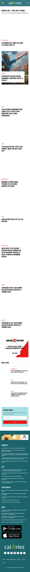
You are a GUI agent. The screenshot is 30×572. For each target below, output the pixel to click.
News (3, 73)
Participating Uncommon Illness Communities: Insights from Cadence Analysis (19, 394)
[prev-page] (3, 402)
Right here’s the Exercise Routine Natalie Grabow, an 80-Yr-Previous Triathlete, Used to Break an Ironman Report (11, 252)
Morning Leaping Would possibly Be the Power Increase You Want (10, 184)
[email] (15, 417)
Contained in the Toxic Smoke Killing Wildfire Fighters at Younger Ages (12, 290)
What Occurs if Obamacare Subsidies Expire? (13, 522)
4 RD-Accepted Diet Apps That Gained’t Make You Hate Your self (12, 148)
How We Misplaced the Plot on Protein (12, 220)
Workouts (5, 40)
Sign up (15, 422)
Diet (3, 106)
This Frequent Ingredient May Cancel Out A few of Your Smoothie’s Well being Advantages (12, 112)
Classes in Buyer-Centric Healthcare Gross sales (14, 519)
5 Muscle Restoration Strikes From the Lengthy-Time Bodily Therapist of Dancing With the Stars (15, 458)
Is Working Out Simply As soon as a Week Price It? (12, 44)
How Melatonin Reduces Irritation (10, 500)
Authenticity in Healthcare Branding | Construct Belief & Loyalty (12, 78)
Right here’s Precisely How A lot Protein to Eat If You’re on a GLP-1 (19, 382)
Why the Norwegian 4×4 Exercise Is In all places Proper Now (19, 371)
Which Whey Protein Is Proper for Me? (11, 502)
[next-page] (5, 402)
